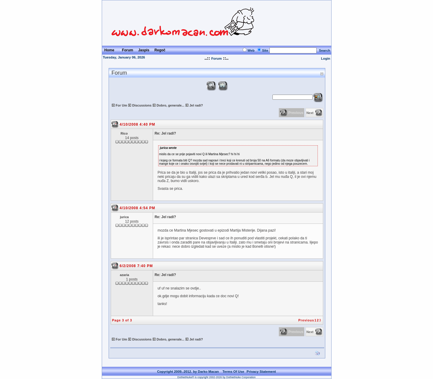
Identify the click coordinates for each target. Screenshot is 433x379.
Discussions (142, 105)
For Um (121, 105)
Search (324, 50)
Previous (306, 320)
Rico (124, 133)
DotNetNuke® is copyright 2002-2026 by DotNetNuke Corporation (216, 377)
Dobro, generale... (170, 105)
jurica (124, 217)
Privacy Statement (261, 371)
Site (265, 50)
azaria (124, 275)
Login (325, 58)
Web (251, 50)
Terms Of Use (233, 371)
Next (310, 113)
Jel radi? (196, 105)
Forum (216, 58)
